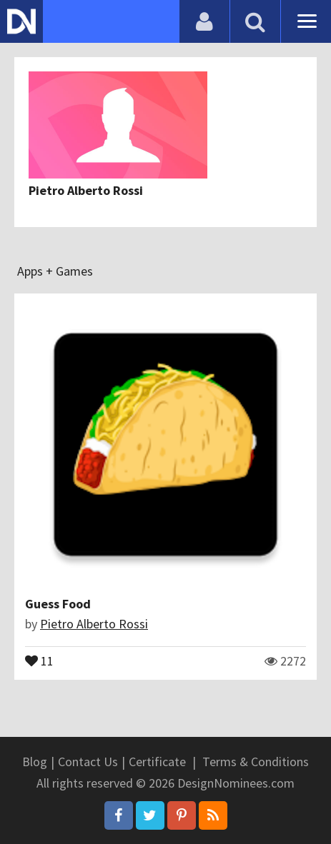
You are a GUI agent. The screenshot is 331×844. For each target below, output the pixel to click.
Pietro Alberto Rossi (86, 190)
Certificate (157, 761)
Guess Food (58, 604)
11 (39, 660)
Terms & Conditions (255, 761)
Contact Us (88, 761)
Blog (34, 761)
